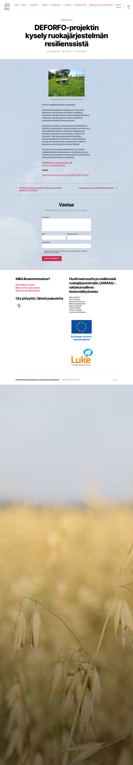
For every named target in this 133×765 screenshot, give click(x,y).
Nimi (44, 234)
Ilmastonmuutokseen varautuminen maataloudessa (40, 380)
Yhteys (118, 7)
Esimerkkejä (55, 5)
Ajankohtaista (66, 20)
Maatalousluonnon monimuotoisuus (101, 5)
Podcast (118, 5)
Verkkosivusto (46, 242)
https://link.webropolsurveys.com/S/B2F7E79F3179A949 (65, 175)
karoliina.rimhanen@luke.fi (53, 165)
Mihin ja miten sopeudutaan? (28, 288)
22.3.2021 (68, 51)
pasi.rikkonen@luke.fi (61, 163)
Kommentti (46, 217)
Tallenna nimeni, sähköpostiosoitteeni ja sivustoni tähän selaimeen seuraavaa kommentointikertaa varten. (65, 251)
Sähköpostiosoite (73, 234)
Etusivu (16, 5)
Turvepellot (67, 5)
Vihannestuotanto (81, 5)
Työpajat (44, 5)
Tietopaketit (33, 5)
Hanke (23, 5)
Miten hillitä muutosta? (25, 285)
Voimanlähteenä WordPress (70, 380)
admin (58, 51)
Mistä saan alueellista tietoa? (28, 291)
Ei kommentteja (81, 51)
